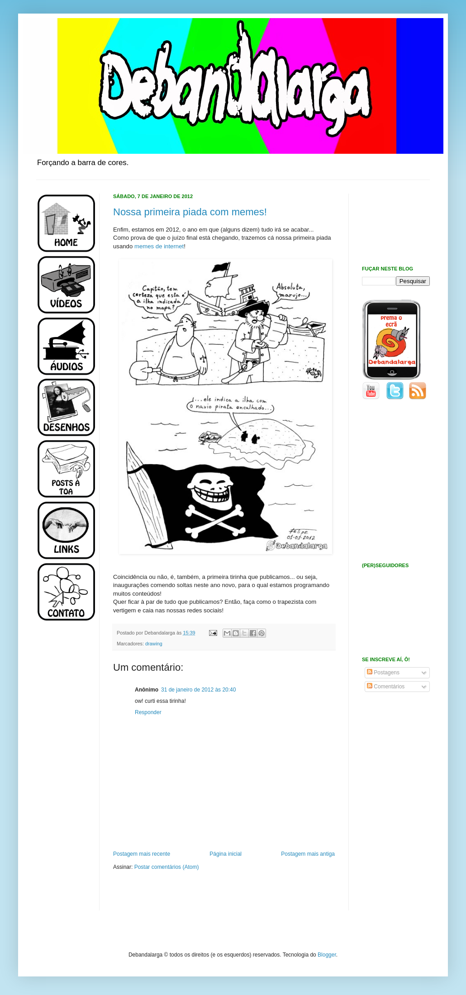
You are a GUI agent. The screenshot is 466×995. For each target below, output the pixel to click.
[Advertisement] (63, 772)
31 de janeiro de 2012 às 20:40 (198, 690)
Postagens (383, 672)
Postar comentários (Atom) (166, 867)
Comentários (385, 686)
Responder (148, 712)
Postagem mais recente (141, 854)
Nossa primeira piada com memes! (190, 212)
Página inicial (225, 854)
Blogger (327, 955)
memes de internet (159, 246)
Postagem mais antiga (308, 854)
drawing (153, 643)
